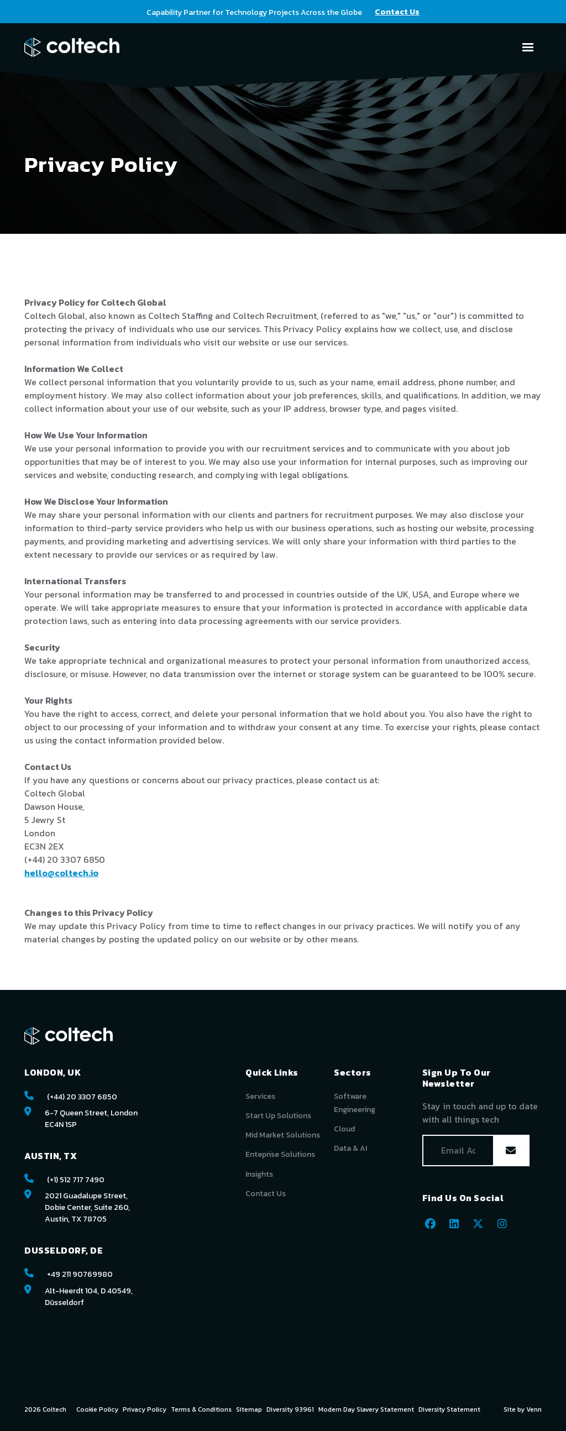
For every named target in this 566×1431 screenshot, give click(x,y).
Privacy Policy (144, 1409)
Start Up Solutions (278, 1115)
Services (260, 1096)
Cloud (344, 1129)
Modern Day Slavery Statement (366, 1409)
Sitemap (249, 1409)
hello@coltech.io (61, 872)
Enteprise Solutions (280, 1154)
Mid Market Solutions (282, 1135)
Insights (259, 1174)
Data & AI (350, 1148)
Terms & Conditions (201, 1409)
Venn (534, 1409)
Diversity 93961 (290, 1409)
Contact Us (265, 1193)
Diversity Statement (449, 1409)
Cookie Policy (97, 1409)
